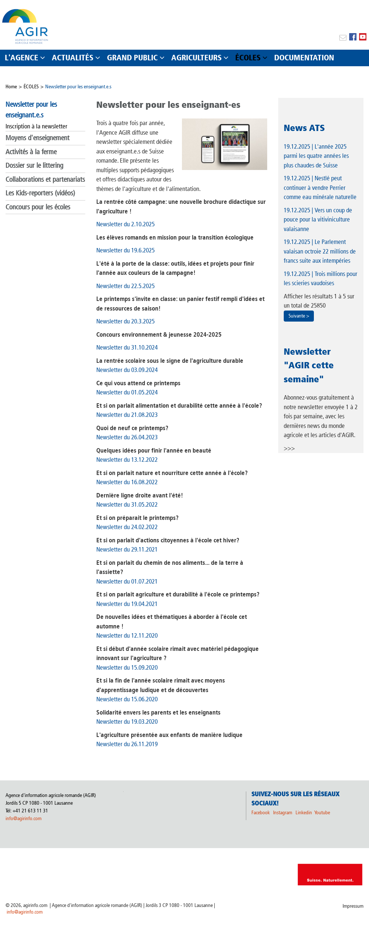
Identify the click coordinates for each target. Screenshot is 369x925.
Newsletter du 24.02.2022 (127, 527)
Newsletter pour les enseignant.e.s (78, 87)
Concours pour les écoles (38, 207)
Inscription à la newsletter (36, 126)
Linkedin (304, 812)
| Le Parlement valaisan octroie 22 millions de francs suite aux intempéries (320, 251)
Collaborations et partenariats (45, 179)
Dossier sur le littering (34, 165)
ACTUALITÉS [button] (72, 57)
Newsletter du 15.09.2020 (127, 667)
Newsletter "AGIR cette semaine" (309, 365)
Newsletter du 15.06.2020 (127, 699)
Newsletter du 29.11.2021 (127, 549)
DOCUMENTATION (304, 57)
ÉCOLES (31, 87)
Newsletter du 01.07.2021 (127, 581)
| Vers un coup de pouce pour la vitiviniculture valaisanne (318, 219)
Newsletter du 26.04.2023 (127, 437)
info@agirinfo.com (24, 818)
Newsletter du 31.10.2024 (127, 347)
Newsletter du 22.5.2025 (125, 286)
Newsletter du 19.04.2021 (127, 603)
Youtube (322, 812)
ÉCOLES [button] (248, 57)
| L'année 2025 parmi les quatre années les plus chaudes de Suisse (316, 156)
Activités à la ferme (31, 152)
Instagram (282, 812)
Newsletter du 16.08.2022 (127, 482)
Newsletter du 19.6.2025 (125, 250)
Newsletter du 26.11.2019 (127, 744)
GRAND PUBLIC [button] (132, 57)
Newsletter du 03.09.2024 (127, 369)
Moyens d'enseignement (37, 138)
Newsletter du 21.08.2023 (127, 414)
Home (11, 87)
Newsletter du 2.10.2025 (125, 224)
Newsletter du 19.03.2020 (127, 721)
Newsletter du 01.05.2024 (127, 392)
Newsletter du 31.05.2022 (127, 504)
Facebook (260, 812)
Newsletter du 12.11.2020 (127, 635)
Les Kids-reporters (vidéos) (40, 193)
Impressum (353, 906)
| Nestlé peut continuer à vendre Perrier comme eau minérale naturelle (320, 187)
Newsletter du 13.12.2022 (127, 459)
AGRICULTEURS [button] (196, 57)
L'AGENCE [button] (21, 57)
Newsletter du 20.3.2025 (125, 321)
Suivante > (299, 316)
